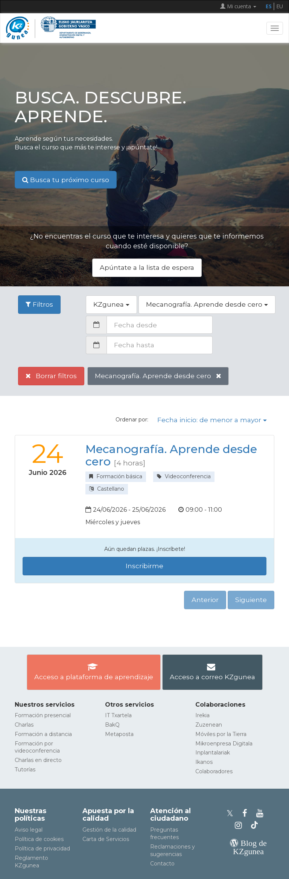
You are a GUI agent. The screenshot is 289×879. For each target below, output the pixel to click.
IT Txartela (118, 715)
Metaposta (119, 734)
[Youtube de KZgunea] (261, 813)
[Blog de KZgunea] (248, 851)
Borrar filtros (51, 376)
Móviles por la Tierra (220, 734)
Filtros (39, 304)
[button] (111, 304)
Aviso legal (29, 829)
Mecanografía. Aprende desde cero (158, 376)
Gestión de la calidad (109, 829)
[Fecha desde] (159, 325)
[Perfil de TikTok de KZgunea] (254, 825)
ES (269, 6)
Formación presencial (43, 715)
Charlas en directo (38, 760)
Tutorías (25, 769)
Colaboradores (214, 771)
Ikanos (204, 762)
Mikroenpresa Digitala (223, 743)
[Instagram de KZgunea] (241, 825)
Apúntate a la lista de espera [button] (147, 267)
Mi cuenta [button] (238, 6)
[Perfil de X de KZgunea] (232, 813)
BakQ (112, 724)
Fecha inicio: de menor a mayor (212, 420)
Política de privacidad (42, 848)
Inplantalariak (212, 752)
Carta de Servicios (105, 839)
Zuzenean (208, 724)
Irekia (202, 715)
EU (279, 6)
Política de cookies (39, 839)
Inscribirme (144, 566)
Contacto (162, 863)
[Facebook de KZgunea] (247, 813)
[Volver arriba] (272, 869)
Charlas (24, 724)
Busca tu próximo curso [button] (65, 180)
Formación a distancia (43, 734)
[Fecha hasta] (159, 345)
